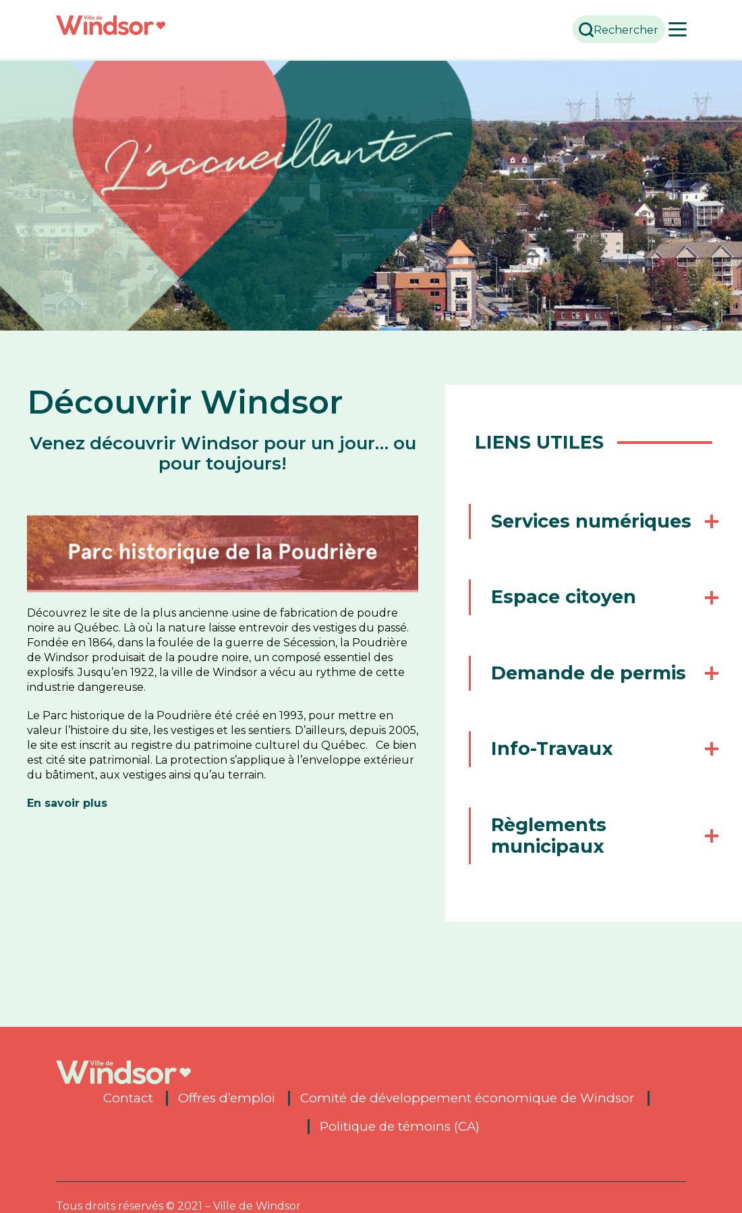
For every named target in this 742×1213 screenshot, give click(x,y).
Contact (128, 1103)
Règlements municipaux (554, 857)
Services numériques (555, 532)
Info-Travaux (558, 771)
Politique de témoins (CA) (400, 1131)
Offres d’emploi (226, 1103)
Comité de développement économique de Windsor (467, 1103)
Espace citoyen (569, 619)
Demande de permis (594, 694)
